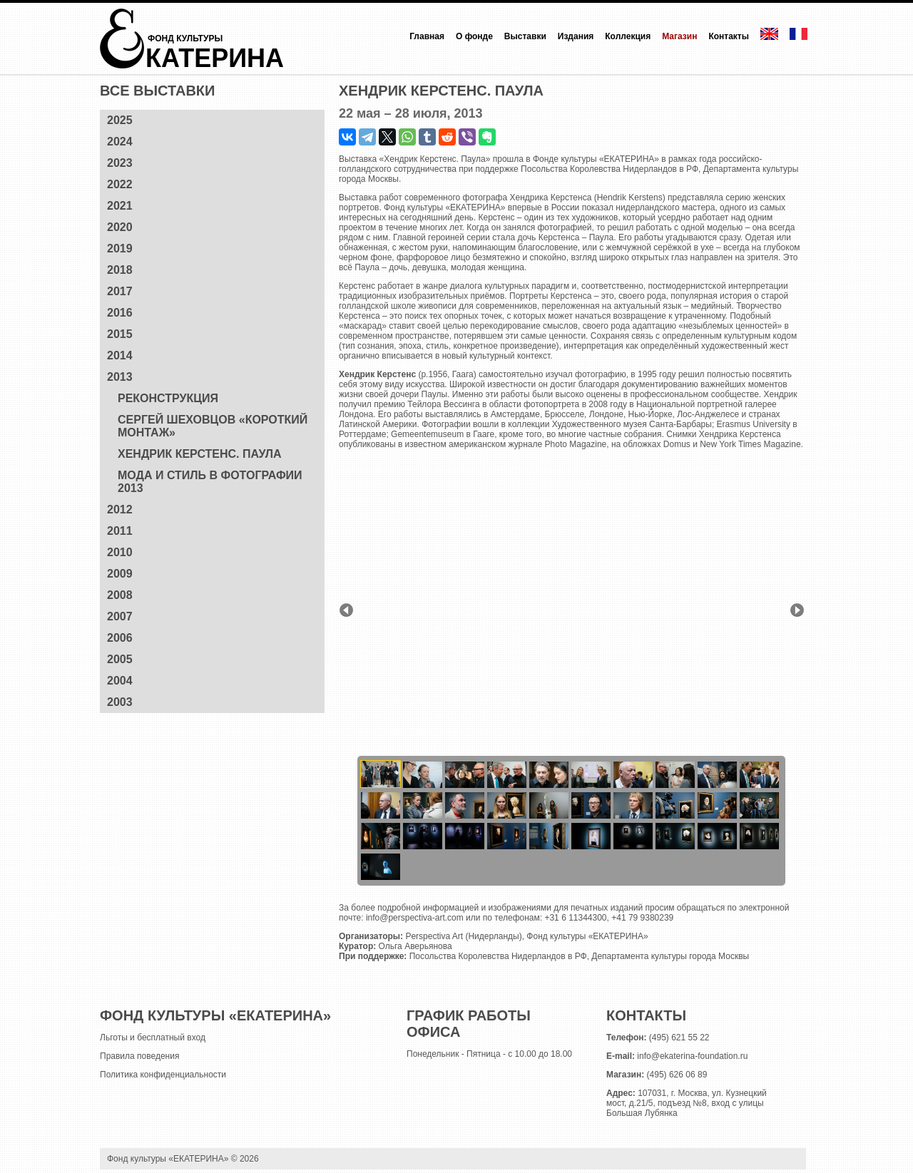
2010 (120, 552)
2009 (120, 574)
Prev (346, 610)
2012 (120, 509)
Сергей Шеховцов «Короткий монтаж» (212, 426)
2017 (120, 291)
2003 (120, 702)
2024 (120, 141)
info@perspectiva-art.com (415, 918)
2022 (120, 184)
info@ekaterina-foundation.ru (692, 1056)
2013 (120, 377)
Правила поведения (139, 1056)
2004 (120, 681)
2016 (120, 313)
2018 (120, 270)
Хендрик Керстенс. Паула (200, 454)
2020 (120, 227)
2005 (120, 659)
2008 (120, 595)
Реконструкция (168, 398)
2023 (120, 163)
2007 (120, 616)
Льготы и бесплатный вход (152, 1038)
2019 (120, 248)
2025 (120, 120)
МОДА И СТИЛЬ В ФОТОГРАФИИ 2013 (210, 481)
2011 (120, 531)
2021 (120, 206)
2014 (120, 355)
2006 (120, 638)
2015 (120, 334)
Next (797, 610)
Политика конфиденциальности (163, 1075)
